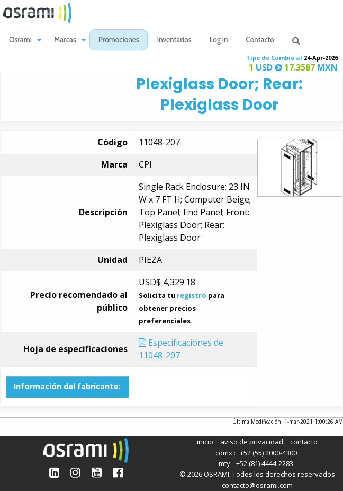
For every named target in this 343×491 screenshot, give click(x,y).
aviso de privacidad (251, 441)
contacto (304, 441)
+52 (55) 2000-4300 (268, 453)
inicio (205, 441)
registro (191, 295)
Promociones (118, 41)
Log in (219, 41)
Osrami (20, 41)
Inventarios (174, 41)
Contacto (260, 41)
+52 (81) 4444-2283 (264, 463)
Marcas (65, 41)
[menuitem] (22, 40)
